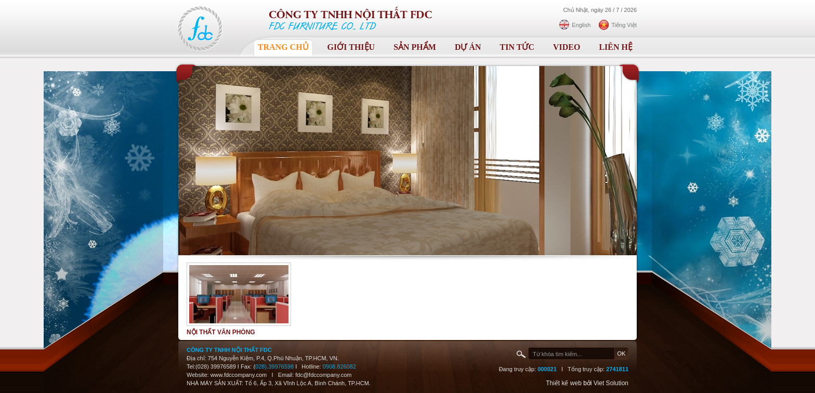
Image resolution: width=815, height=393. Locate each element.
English (581, 25)
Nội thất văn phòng (221, 332)
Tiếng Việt (624, 25)
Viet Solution (611, 383)
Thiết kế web (564, 383)
